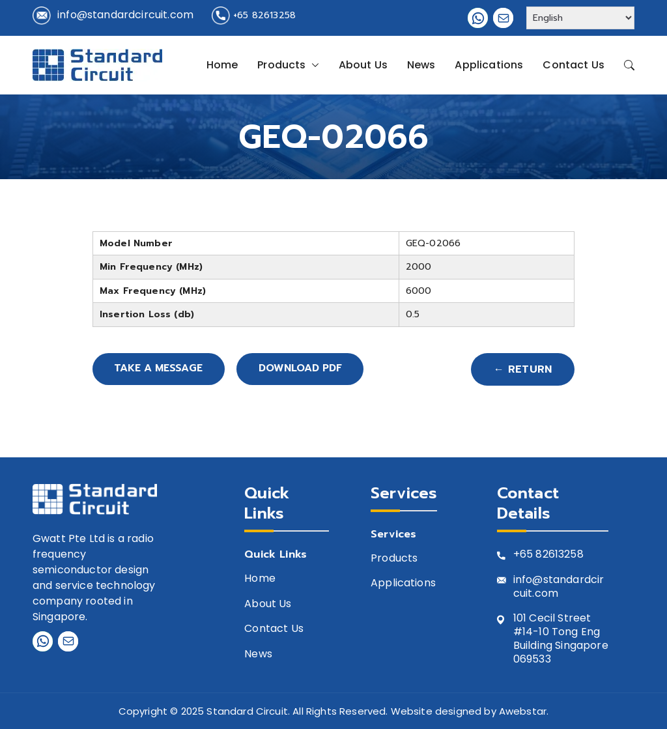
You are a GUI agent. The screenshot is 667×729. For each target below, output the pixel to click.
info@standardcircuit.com (125, 14)
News (421, 64)
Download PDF (310, 369)
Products (288, 65)
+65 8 (528, 555)
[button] (312, 65)
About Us (363, 64)
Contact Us (573, 64)
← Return (523, 369)
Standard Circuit (247, 711)
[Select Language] (580, 18)
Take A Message (161, 369)
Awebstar (522, 711)
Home (222, 64)
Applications (489, 64)
